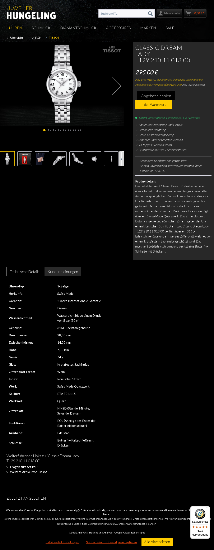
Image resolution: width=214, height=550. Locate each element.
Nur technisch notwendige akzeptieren (111, 542)
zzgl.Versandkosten (193, 84)
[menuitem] (126, 13)
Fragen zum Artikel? (22, 467)
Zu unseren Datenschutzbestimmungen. (135, 523)
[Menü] (207, 508)
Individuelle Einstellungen (62, 542)
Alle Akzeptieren (157, 541)
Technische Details (24, 271)
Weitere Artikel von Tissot (26, 472)
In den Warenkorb (153, 104)
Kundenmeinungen (63, 271)
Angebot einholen (156, 95)
